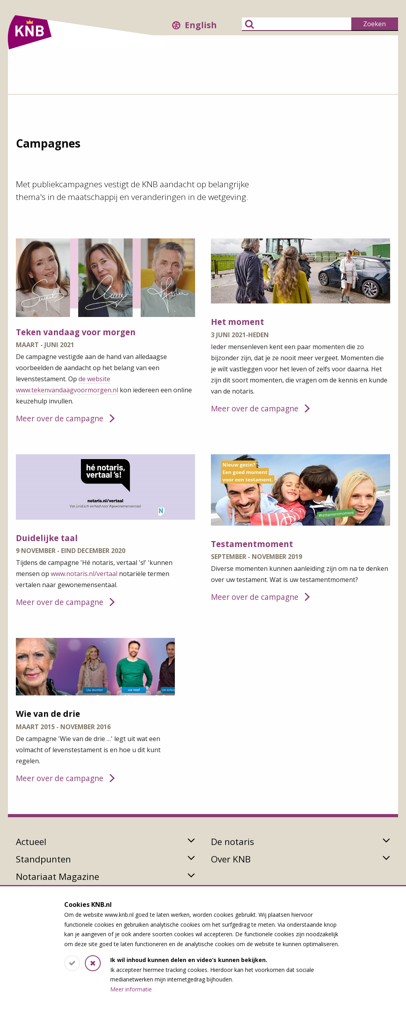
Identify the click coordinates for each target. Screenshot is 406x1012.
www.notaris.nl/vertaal (84, 573)
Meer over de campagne (59, 418)
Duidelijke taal (47, 537)
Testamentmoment (252, 543)
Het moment (237, 321)
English (201, 25)
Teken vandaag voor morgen (76, 332)
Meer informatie (131, 989)
